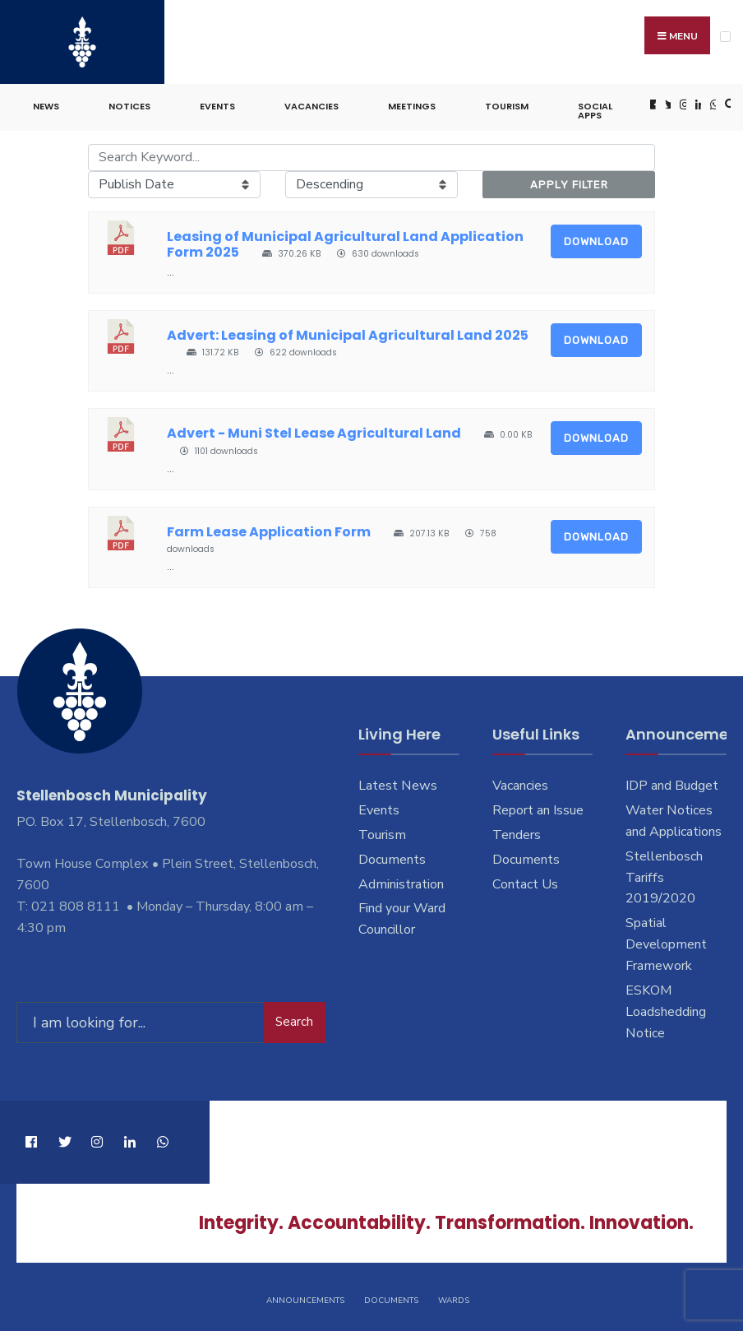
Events (217, 103)
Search (294, 1017)
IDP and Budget (671, 783)
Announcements (305, 1296)
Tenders (516, 832)
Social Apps (595, 108)
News (46, 103)
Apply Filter (569, 181)
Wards (453, 1296)
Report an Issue (538, 807)
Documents (392, 856)
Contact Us (525, 881)
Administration (401, 881)
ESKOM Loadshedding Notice (665, 1009)
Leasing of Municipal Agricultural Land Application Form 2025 (345, 242)
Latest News (397, 783)
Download (596, 239)
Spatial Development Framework (666, 941)
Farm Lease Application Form (269, 529)
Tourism (506, 103)
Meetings (412, 103)
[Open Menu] (725, 36)
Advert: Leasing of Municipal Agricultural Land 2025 (347, 331)
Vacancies (311, 103)
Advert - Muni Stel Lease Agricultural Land (314, 430)
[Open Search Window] (728, 102)
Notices (129, 103)
